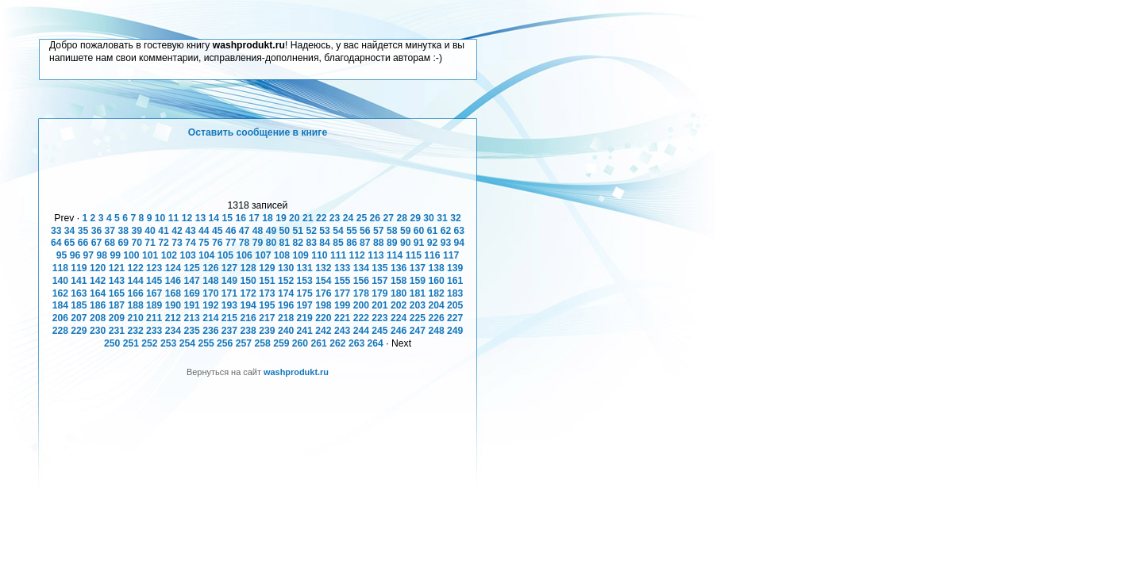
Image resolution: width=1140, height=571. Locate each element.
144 (135, 280)
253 (168, 343)
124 (173, 268)
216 (248, 318)
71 (150, 242)
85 (338, 242)
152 (286, 280)
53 (324, 230)
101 (150, 255)
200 (361, 305)
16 (240, 218)
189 (154, 305)
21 (308, 218)
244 (361, 330)
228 (60, 330)
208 (98, 318)
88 (378, 242)
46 (231, 230)
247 (418, 330)
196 (286, 305)
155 (342, 280)
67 (96, 242)
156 (361, 280)
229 (79, 330)
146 (173, 280)
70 (136, 242)
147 (191, 280)
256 (225, 343)
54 (338, 230)
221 (342, 318)
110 (319, 255)
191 (191, 305)
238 (248, 330)
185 (79, 305)
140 (60, 280)
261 (319, 343)
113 (375, 255)
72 (163, 242)
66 (83, 242)
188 (135, 305)
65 (69, 242)
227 (455, 318)
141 (79, 280)
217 (267, 318)
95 (61, 255)
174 (286, 293)
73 (177, 242)
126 (210, 268)
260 (300, 343)
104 (206, 255)
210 (135, 318)
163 (79, 293)
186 (98, 305)
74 (190, 242)
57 (378, 230)
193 (229, 305)
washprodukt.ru (296, 372)
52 (311, 230)
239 (267, 330)
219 (305, 318)
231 (117, 330)
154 (323, 280)
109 (301, 255)
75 (204, 242)
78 (244, 242)
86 (351, 242)
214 (210, 318)
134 (361, 268)
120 (98, 268)
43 (190, 230)
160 (436, 280)
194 (248, 305)
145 (154, 280)
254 (187, 343)
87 (365, 242)
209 (117, 318)
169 (191, 293)
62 (446, 230)
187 (117, 305)
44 (204, 230)
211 (154, 318)
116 (432, 255)
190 (173, 305)
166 (135, 293)
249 (455, 330)
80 (271, 242)
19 (281, 218)
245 (379, 330)
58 (392, 230)
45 (217, 230)
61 (432, 230)
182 (436, 293)
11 (173, 218)
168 (173, 293)
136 (398, 268)
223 (379, 318)
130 (286, 268)
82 (298, 242)
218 (286, 318)
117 (451, 255)
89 (392, 242)
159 (418, 280)
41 (163, 230)
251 (131, 343)
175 (305, 293)
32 (455, 218)
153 (305, 280)
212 (173, 318)
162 (60, 293)
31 (442, 218)
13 (200, 218)
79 (258, 242)
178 (361, 293)
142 (98, 280)
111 (338, 255)
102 (169, 255)
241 (305, 330)
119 (79, 268)
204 (436, 305)
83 (311, 242)
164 (98, 293)
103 (187, 255)
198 (323, 305)
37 (110, 230)
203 (418, 305)
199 (342, 305)
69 (123, 242)
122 (135, 268)
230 (98, 330)
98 (101, 255)
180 (398, 293)
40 (150, 230)
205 (455, 305)
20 (294, 218)
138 (436, 268)
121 (117, 268)
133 (342, 268)
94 (459, 242)
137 (418, 268)
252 (149, 343)
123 (154, 268)
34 (69, 230)
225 (418, 318)
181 (418, 293)
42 (177, 230)
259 (281, 343)
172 (248, 293)
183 (455, 293)
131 (305, 268)
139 (455, 268)
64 (56, 242)
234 (173, 330)
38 (123, 230)
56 (365, 230)
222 (361, 318)
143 (117, 280)
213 (191, 318)
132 (323, 268)
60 (419, 230)
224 (398, 318)
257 (244, 343)
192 (210, 305)
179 (379, 293)
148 (210, 280)
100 (131, 255)
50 (285, 230)
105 (225, 255)
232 (135, 330)
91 (419, 242)
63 (459, 230)
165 (117, 293)
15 (227, 218)
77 (231, 242)
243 (342, 330)
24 (348, 218)
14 (214, 218)
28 (401, 218)
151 (267, 280)
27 (389, 218)
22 (321, 218)
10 (160, 218)
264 (375, 343)
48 (258, 230)
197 (305, 305)
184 (60, 305)
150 (248, 280)
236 (210, 330)
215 (229, 318)
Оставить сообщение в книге (257, 132)
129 (267, 268)
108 (282, 255)
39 (136, 230)
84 (324, 242)
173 (267, 293)
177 (342, 293)
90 (405, 242)
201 (379, 305)
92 (432, 242)
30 (428, 218)
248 (436, 330)
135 (379, 268)
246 (398, 330)
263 (356, 343)
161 (455, 280)
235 (191, 330)
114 (394, 255)
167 (154, 293)
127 (229, 268)
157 (379, 280)
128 (248, 268)
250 (112, 343)
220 (323, 318)
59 (405, 230)
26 (375, 218)
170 (210, 293)
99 (115, 255)
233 (154, 330)
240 (286, 330)
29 (415, 218)
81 (285, 242)
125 (191, 268)
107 (263, 255)
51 (298, 230)
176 (323, 293)
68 (110, 242)
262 (337, 343)
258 (262, 343)
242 (323, 330)
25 (362, 218)
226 (436, 318)
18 (267, 218)
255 (206, 343)
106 (244, 255)
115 (414, 255)
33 (56, 230)
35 (83, 230)
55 (351, 230)
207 (79, 318)
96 (75, 255)
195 (267, 305)
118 (60, 268)
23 (335, 218)
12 (187, 218)
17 (254, 218)
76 (217, 242)
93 (446, 242)
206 (60, 318)
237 (229, 330)
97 (88, 255)
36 (96, 230)
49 (271, 230)
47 (244, 230)
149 (229, 280)
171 (229, 293)
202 (398, 305)
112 (357, 255)
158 (398, 280)
